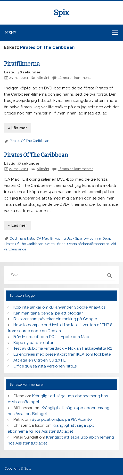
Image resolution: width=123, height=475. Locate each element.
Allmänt (43, 77)
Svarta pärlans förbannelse (88, 244)
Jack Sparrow (77, 238)
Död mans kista (22, 238)
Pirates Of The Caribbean (29, 141)
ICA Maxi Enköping (51, 238)
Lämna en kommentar (75, 77)
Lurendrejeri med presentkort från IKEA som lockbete (62, 354)
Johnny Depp (100, 238)
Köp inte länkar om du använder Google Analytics (59, 307)
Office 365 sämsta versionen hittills (45, 366)
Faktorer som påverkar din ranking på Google (55, 319)
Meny (10, 32)
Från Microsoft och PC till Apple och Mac (51, 336)
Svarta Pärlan (55, 244)
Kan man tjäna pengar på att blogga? (48, 313)
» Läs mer (17, 128)
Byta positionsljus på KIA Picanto (62, 419)
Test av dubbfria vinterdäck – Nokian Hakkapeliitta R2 (62, 348)
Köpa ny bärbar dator (33, 342)
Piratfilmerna (22, 63)
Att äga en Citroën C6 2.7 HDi (40, 360)
